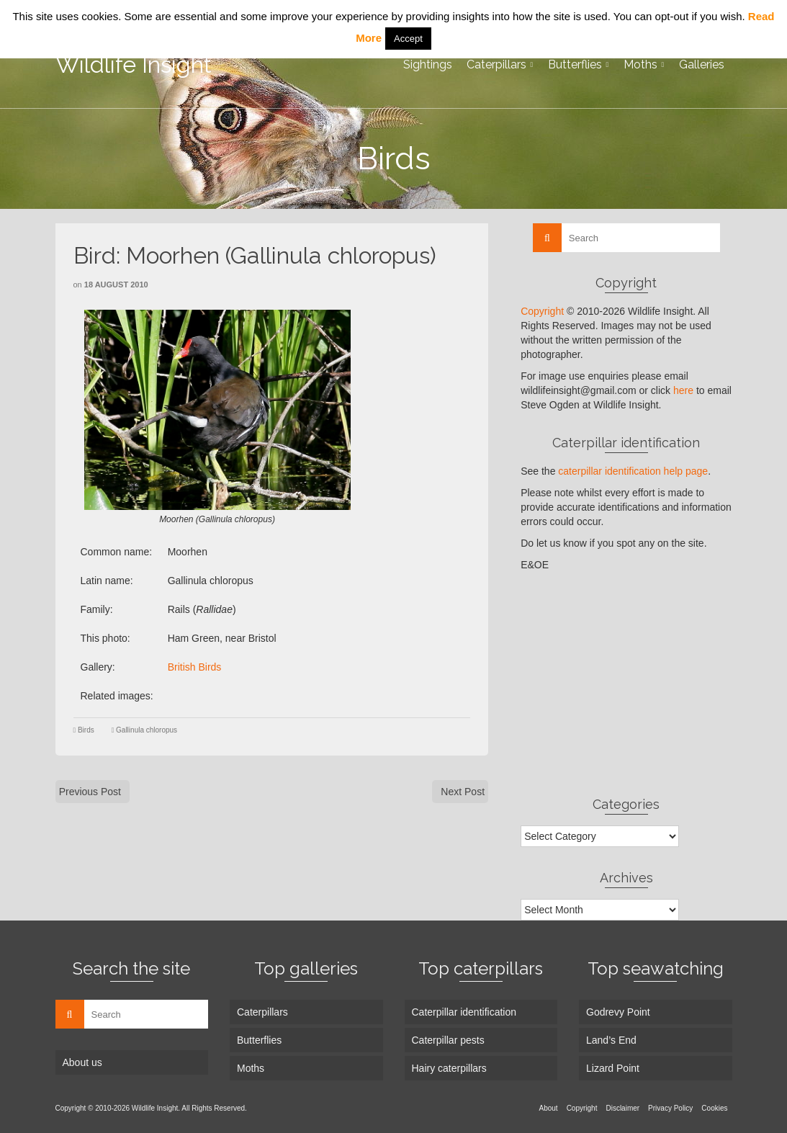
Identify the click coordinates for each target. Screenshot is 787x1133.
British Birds (195, 667)
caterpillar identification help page (633, 471)
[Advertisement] (626, 684)
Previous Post (90, 791)
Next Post (463, 791)
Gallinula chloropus (146, 730)
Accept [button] (408, 38)
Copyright (542, 311)
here (683, 390)
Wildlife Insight (133, 64)
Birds (86, 730)
